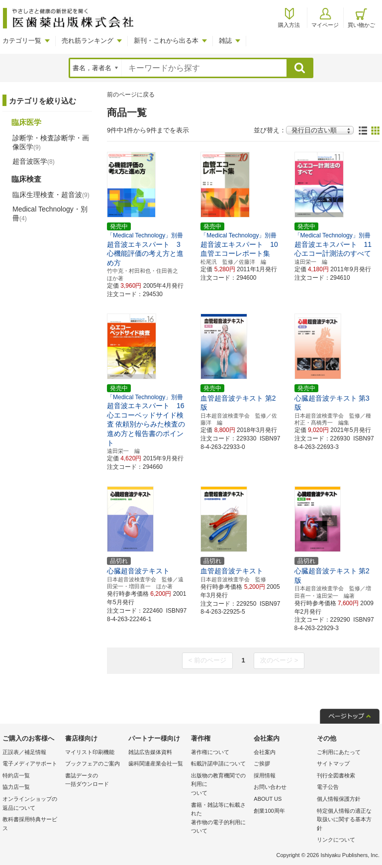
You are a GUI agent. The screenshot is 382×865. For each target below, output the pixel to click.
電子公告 (328, 787)
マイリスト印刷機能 (89, 752)
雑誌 (225, 40)
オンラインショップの (31, 804)
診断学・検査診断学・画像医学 (50, 142)
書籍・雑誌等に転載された (220, 819)
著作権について (210, 752)
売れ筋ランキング (87, 40)
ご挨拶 (262, 763)
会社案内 (265, 752)
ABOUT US (268, 799)
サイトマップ (333, 763)
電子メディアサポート (29, 763)
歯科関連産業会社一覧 (155, 763)
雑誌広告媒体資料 (150, 752)
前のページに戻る (131, 94)
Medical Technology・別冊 (50, 213)
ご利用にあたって (339, 752)
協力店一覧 (16, 787)
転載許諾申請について (218, 763)
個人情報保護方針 (339, 799)
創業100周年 (269, 811)
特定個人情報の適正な (346, 820)
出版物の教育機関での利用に (220, 785)
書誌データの (94, 780)
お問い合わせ (270, 787)
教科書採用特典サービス (29, 823)
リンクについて (336, 840)
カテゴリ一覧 (21, 40)
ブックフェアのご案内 (92, 763)
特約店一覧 (16, 775)
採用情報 (265, 775)
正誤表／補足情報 (24, 752)
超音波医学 (33, 161)
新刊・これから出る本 (166, 40)
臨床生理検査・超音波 (51, 195)
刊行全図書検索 (336, 775)
